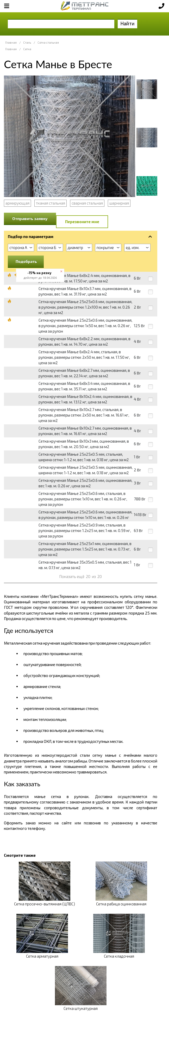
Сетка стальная (48, 42)
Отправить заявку (30, 218)
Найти (127, 23)
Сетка (27, 49)
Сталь (27, 42)
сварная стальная (87, 203)
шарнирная (119, 203)
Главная (11, 42)
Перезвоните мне (82, 221)
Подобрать (26, 261)
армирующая (17, 203)
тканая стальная (50, 203)
